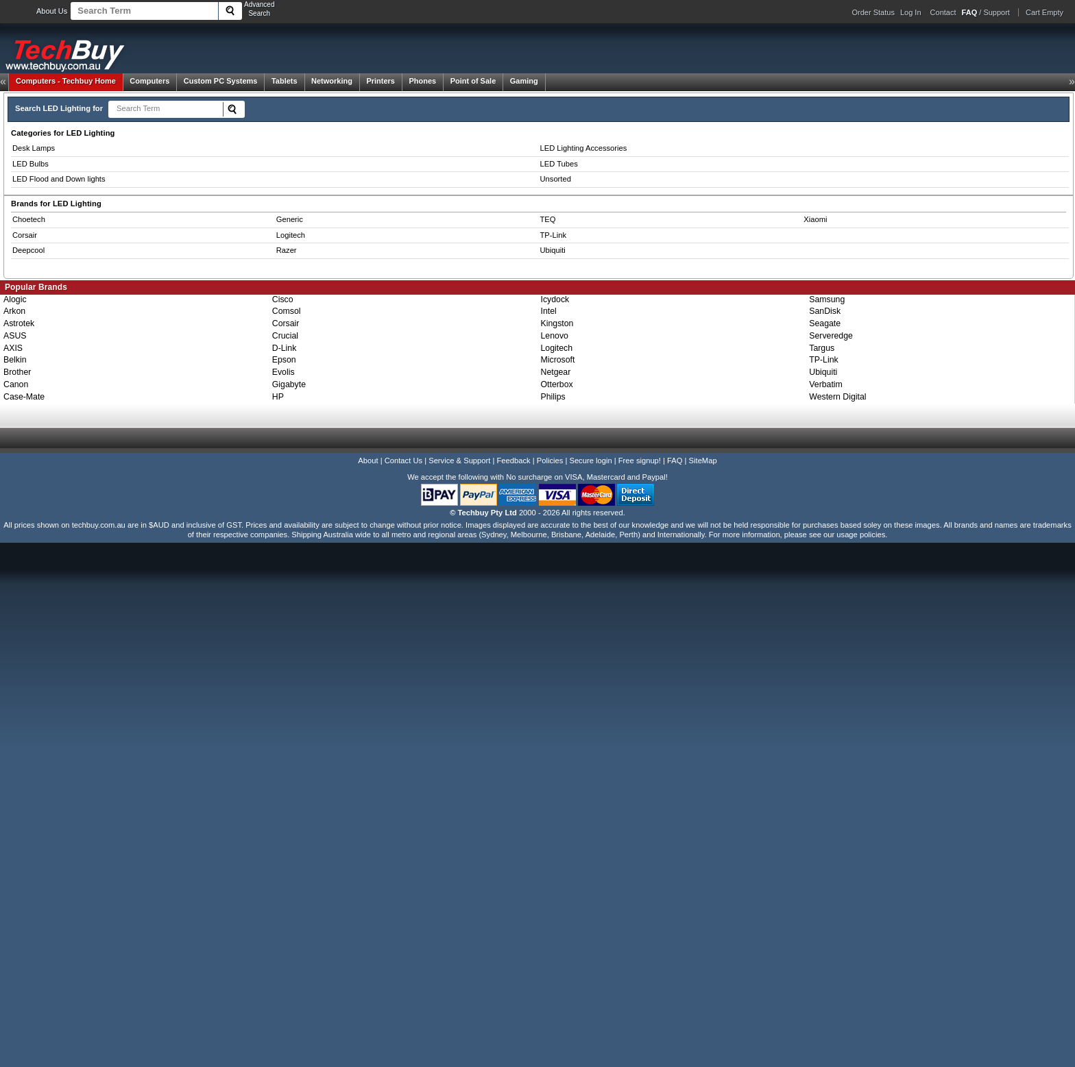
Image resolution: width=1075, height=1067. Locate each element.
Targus (821, 348)
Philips (553, 397)
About (368, 460)
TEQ (548, 219)
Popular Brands (36, 287)
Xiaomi (815, 219)
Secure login (590, 460)
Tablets (284, 81)
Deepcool (28, 250)
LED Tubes (559, 164)
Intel (549, 311)
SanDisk (825, 311)
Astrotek (18, 323)
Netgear (556, 372)
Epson (284, 360)
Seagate (825, 323)
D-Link (284, 348)
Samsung (827, 299)
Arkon (14, 311)
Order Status (873, 12)
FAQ (674, 460)
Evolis (283, 372)
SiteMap (703, 460)
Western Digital (837, 397)
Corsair (24, 235)
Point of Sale (473, 81)
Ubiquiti (553, 250)
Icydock (555, 299)
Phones (422, 81)
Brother (17, 372)
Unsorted (555, 179)
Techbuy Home (66, 81)
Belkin (15, 360)
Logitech (290, 235)
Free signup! (639, 460)
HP (278, 397)
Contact (943, 12)
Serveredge (831, 336)
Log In (910, 12)
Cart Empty (1044, 12)
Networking (331, 81)
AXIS (13, 348)
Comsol (286, 311)
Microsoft (558, 360)
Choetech (28, 219)
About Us (51, 11)
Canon (15, 384)
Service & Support (459, 460)
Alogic (15, 299)
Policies (550, 460)
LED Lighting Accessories (583, 148)
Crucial (285, 336)
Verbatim (826, 384)
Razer (286, 250)
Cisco (282, 299)
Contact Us (403, 460)
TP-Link (553, 235)
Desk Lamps (33, 148)
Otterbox (557, 384)
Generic (289, 219)
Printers (380, 81)
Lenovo (554, 336)
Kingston (557, 323)
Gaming (524, 81)
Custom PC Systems (221, 81)
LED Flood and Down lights (59, 179)
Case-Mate (24, 397)
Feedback (513, 460)
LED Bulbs (30, 164)
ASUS (15, 336)
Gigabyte (289, 384)
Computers (149, 81)
